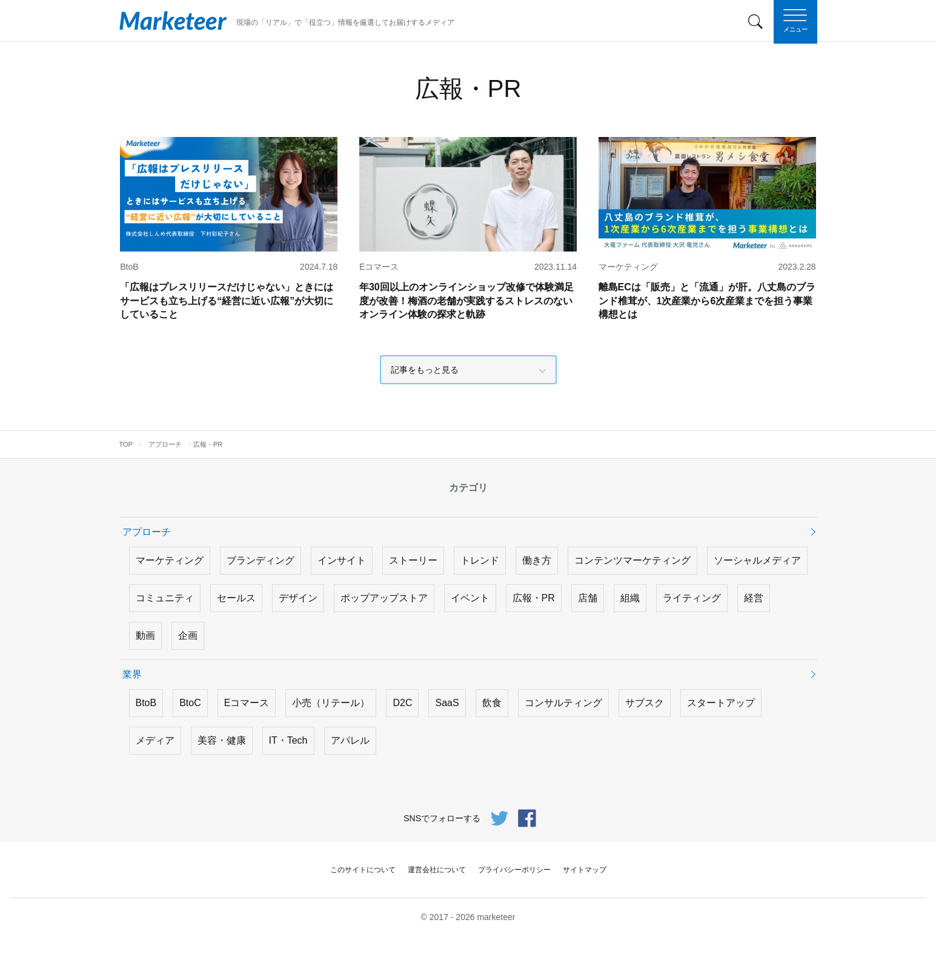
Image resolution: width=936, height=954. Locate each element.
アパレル (350, 740)
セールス (236, 598)
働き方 (536, 560)
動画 (145, 635)
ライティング (692, 598)
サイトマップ (584, 870)
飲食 (492, 703)
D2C (402, 703)
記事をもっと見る (425, 370)
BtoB (146, 703)
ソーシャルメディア (757, 560)
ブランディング (260, 560)
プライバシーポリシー (514, 870)
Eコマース (247, 703)
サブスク (644, 703)
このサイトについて (363, 870)
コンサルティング (563, 703)
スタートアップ (721, 703)
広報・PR (534, 598)
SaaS (447, 703)
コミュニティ (165, 598)
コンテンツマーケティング (632, 560)
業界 (132, 674)
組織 (630, 598)
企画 (187, 635)
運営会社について (437, 870)
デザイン (298, 598)
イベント (470, 598)
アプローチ (146, 532)
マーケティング (170, 560)
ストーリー (413, 560)
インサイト (341, 560)
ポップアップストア (384, 598)
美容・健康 (221, 740)
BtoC (190, 703)
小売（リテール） (331, 703)
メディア (155, 740)
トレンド (479, 560)
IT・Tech (288, 740)
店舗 (587, 598)
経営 (753, 598)
